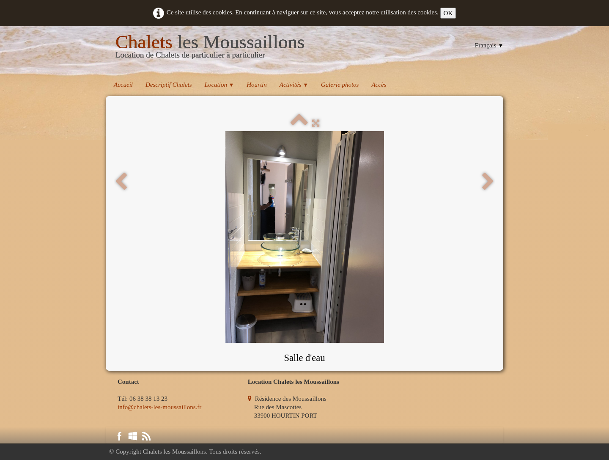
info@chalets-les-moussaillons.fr (159, 407)
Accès (378, 84)
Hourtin (257, 84)
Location (219, 84)
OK (448, 13)
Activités (294, 84)
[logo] (210, 48)
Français (489, 45)
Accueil (123, 84)
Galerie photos (340, 84)
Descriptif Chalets (168, 84)
